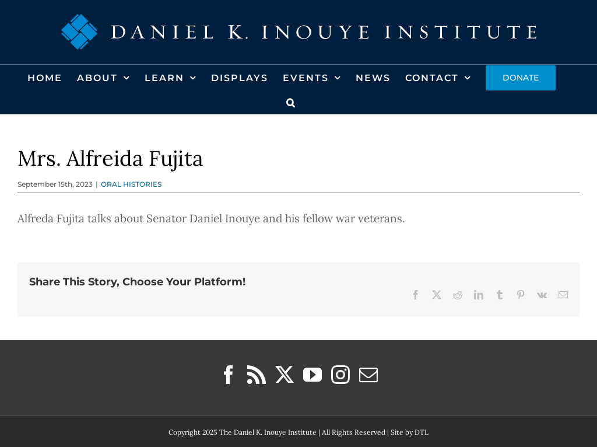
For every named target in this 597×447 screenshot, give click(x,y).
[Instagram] (340, 374)
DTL (422, 432)
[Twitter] (284, 374)
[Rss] (256, 374)
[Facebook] (228, 374)
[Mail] (368, 374)
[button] (291, 101)
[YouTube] (312, 374)
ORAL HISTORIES (131, 184)
